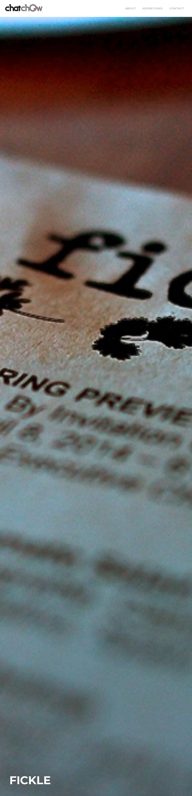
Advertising (152, 8)
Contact (176, 8)
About (130, 8)
